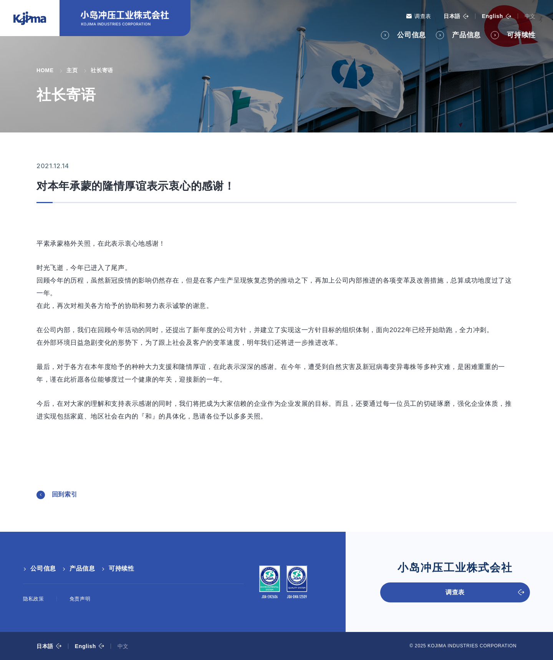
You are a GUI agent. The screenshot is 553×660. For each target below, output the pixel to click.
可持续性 (521, 35)
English (492, 16)
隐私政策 (33, 598)
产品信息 (466, 35)
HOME (45, 70)
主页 (72, 70)
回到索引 (65, 494)
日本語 (452, 16)
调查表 (422, 16)
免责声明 (80, 598)
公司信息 (411, 35)
